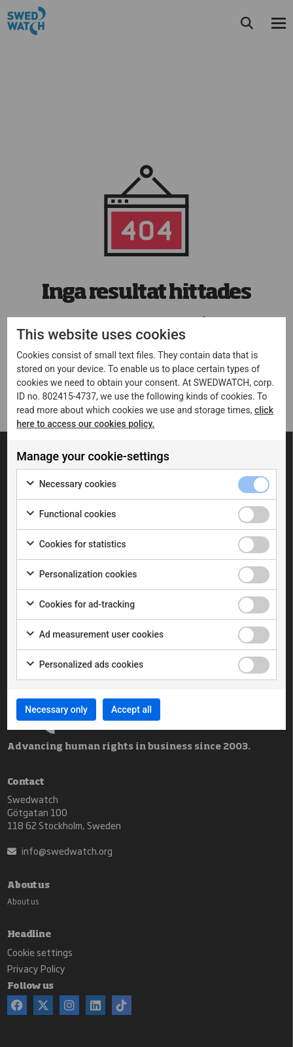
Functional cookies (70, 515)
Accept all (131, 709)
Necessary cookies (70, 484)
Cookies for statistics (75, 545)
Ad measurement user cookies (94, 635)
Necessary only (56, 709)
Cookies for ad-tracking (80, 605)
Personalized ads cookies (84, 665)
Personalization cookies (81, 575)
